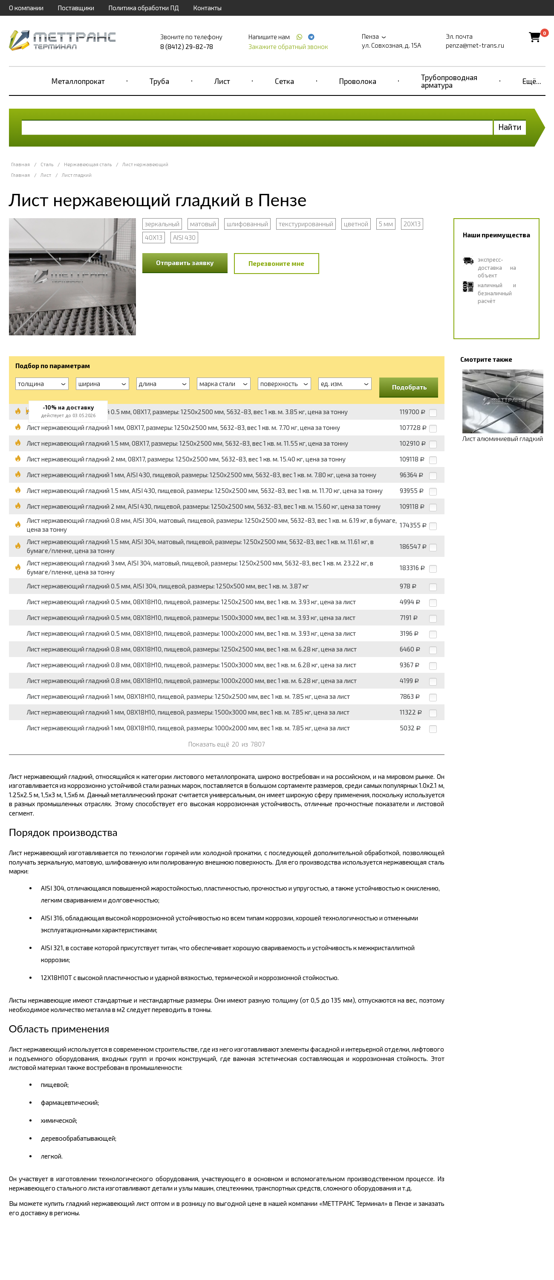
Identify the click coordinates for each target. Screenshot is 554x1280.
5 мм (386, 224)
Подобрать (409, 387)
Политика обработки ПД (143, 8)
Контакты (207, 8)
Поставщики (76, 8)
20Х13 (412, 224)
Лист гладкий (77, 175)
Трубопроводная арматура (449, 81)
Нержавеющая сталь (88, 164)
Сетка (284, 81)
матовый (203, 224)
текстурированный (306, 224)
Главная (20, 164)
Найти (510, 127)
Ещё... (531, 81)
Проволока (357, 81)
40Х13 (153, 237)
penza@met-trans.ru (475, 45)
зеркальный (162, 224)
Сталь (46, 164)
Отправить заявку (185, 262)
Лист (222, 81)
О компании (26, 8)
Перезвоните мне (276, 263)
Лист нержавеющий (145, 164)
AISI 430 (184, 237)
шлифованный (247, 224)
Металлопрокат (78, 81)
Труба (159, 81)
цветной (356, 224)
